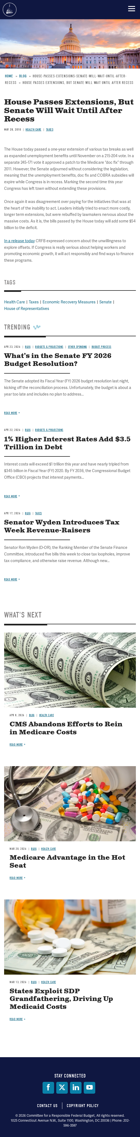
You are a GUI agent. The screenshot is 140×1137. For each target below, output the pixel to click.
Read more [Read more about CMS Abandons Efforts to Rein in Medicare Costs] (16, 744)
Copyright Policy (83, 1105)
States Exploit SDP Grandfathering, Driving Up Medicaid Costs (61, 999)
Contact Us (47, 1105)
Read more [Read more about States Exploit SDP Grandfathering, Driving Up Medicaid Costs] (16, 1019)
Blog (32, 715)
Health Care (46, 715)
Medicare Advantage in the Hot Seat (67, 861)
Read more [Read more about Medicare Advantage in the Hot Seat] (16, 878)
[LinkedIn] (76, 1088)
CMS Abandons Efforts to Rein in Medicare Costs (66, 728)
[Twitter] (62, 1088)
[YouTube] (89, 1088)
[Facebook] (48, 1088)
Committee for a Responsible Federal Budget (9, 9)
